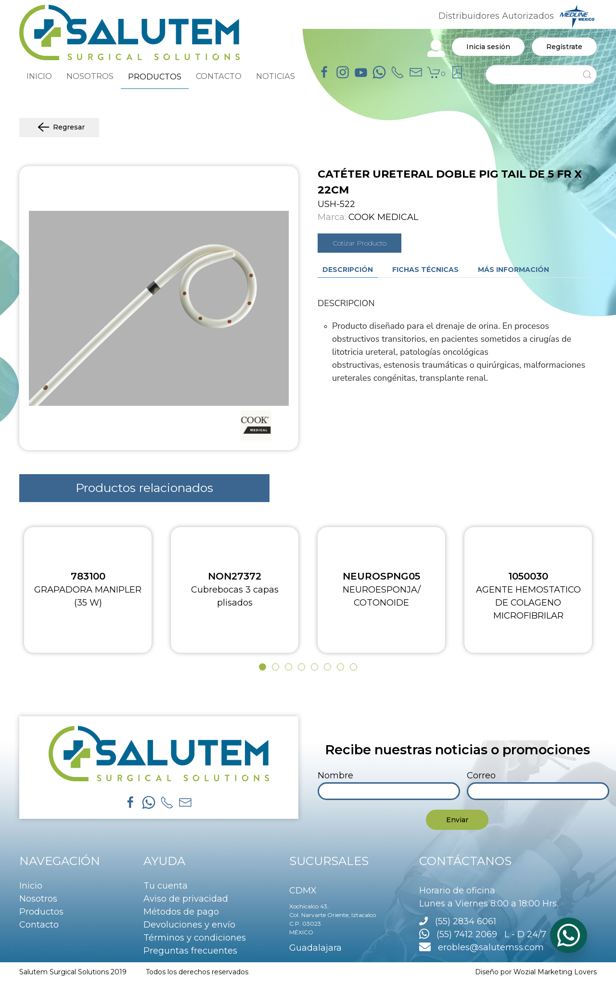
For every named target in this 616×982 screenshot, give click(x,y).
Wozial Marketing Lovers (555, 972)
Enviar (457, 819)
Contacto (39, 924)
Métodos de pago (181, 911)
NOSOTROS (90, 76)
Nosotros (38, 898)
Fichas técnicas (425, 269)
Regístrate (564, 46)
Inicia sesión (488, 46)
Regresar (59, 127)
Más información (513, 269)
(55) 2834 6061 (465, 921)
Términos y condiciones (194, 937)
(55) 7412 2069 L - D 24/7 (482, 934)
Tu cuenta (165, 885)
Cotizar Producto (359, 243)
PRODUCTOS (154, 76)
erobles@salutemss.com (481, 947)
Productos (41, 911)
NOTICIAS (275, 76)
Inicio (30, 885)
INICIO (39, 76)
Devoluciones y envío (189, 924)
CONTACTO (219, 76)
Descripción (347, 269)
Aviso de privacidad (185, 898)
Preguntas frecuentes (190, 950)
